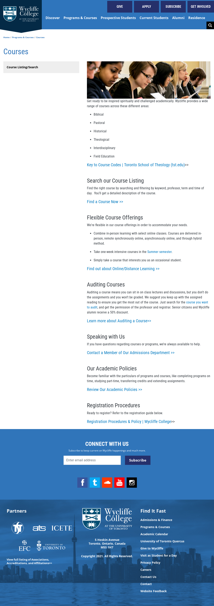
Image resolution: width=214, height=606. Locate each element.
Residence (196, 17)
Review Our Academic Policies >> (114, 389)
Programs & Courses (80, 17)
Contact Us (148, 576)
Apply (146, 7)
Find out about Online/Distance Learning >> (123, 268)
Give (120, 7)
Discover (53, 17)
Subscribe (173, 7)
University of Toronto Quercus (162, 541)
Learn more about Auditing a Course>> (119, 320)
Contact (146, 584)
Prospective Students (118, 17)
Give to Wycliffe (151, 548)
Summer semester (159, 252)
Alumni (178, 17)
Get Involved (201, 7)
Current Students (154, 17)
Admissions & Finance (156, 519)
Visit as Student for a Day (158, 555)
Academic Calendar (154, 534)
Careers (145, 569)
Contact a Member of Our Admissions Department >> (131, 352)
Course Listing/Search (22, 67)
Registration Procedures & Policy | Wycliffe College (129, 421)
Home (6, 37)
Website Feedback (153, 591)
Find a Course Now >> (105, 201)
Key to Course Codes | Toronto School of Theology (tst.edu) (136, 164)
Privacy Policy (150, 562)
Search (210, 25)
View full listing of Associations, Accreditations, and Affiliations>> (29, 561)
